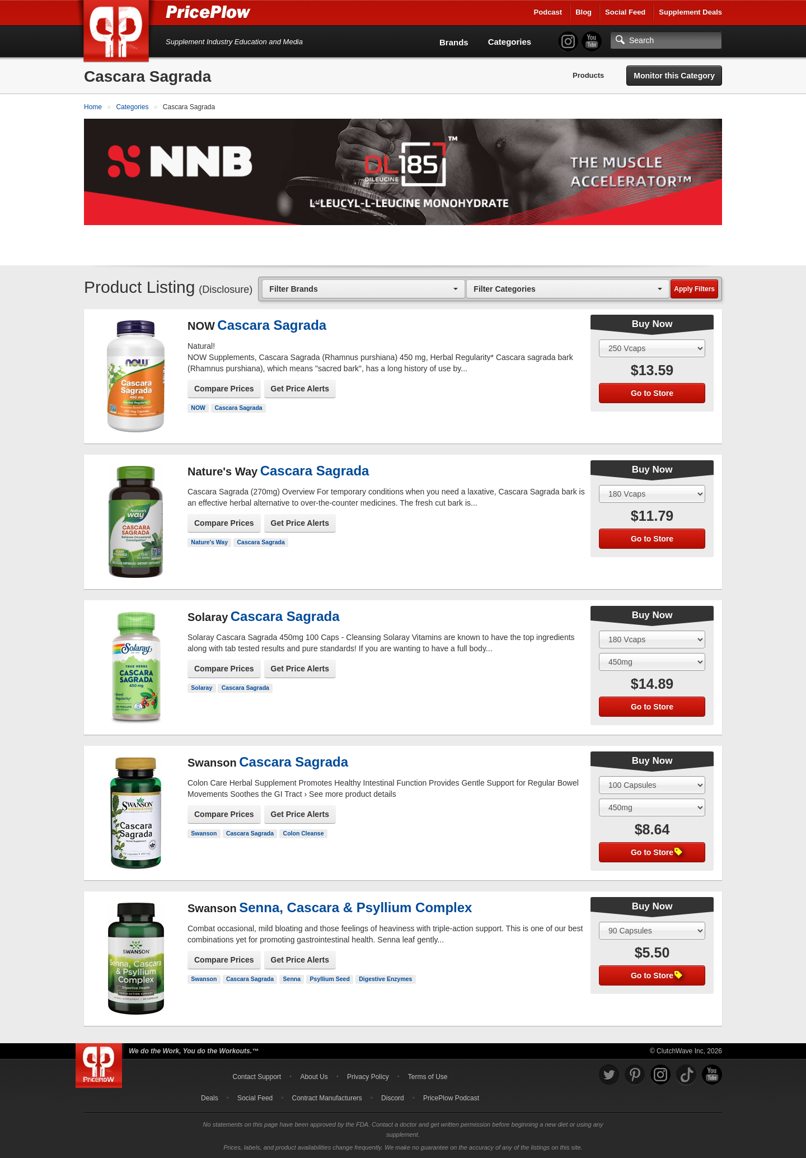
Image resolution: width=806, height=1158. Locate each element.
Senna (292, 978)
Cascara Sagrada (238, 407)
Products (588, 75)
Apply (694, 289)
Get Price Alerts (300, 388)
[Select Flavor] (652, 662)
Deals (209, 1098)
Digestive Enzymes (385, 978)
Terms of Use (428, 1077)
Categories (510, 41)
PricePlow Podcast (451, 1098)
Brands (453, 42)
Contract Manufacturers (327, 1098)
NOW (198, 407)
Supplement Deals (690, 12)
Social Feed (625, 12)
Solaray (201, 687)
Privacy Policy (368, 1077)
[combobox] (363, 288)
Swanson (204, 833)
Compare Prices (224, 388)
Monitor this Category (674, 75)
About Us (313, 1077)
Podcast (548, 12)
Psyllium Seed (330, 978)
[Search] (666, 40)
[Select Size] (652, 348)
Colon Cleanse (303, 833)
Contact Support (256, 1077)
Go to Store (652, 393)
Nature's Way (209, 542)
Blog (583, 12)
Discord (392, 1098)
